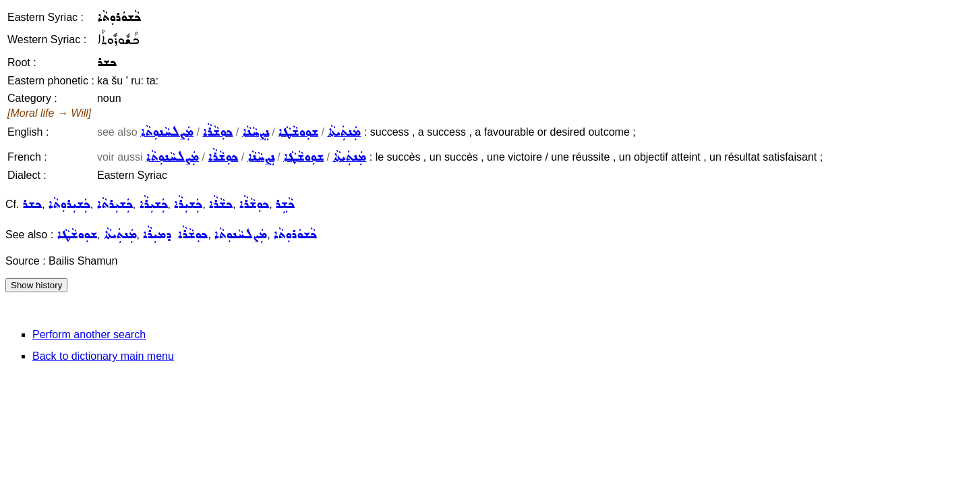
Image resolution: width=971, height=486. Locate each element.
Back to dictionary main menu (103, 356)
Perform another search (89, 334)
